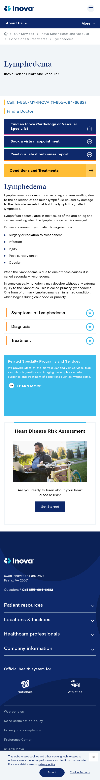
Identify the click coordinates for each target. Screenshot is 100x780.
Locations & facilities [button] (27, 619)
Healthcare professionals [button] (32, 634)
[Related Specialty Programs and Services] (50, 385)
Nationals (25, 686)
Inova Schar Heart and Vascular (65, 34)
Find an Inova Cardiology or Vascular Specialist (43, 126)
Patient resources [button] (23, 605)
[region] (50, 765)
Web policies (14, 711)
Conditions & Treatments (28, 39)
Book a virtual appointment (35, 141)
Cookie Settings (80, 772)
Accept (52, 772)
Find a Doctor (20, 111)
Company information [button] (28, 648)
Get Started (50, 507)
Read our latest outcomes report (39, 154)
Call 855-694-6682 (37, 590)
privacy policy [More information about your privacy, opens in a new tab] (46, 764)
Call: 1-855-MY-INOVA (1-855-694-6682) (46, 102)
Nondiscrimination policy (23, 721)
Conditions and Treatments (34, 170)
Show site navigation (90, 8)
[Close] (93, 757)
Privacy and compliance (22, 730)
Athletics (75, 686)
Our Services (24, 34)
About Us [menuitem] (14, 23)
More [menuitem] (85, 23)
